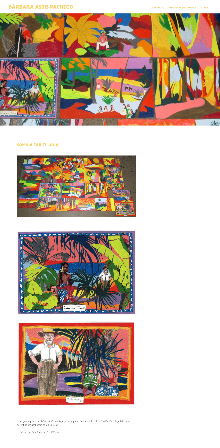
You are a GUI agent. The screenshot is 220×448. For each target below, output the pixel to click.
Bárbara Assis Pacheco (40, 7)
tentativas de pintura (181, 7)
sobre (204, 7)
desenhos (157, 7)
